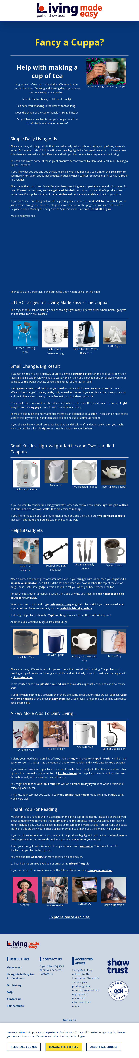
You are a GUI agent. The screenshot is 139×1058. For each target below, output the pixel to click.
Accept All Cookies (103, 1047)
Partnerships (15, 1006)
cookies (20, 1032)
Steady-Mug (114, 656)
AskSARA (25, 904)
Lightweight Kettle (26, 489)
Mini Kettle (56, 485)
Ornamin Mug (26, 749)
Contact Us (84, 903)
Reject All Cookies (24, 1047)
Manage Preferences (63, 1047)
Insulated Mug (25, 657)
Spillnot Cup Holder (114, 748)
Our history (14, 985)
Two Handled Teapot (114, 486)
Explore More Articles (69, 917)
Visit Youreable (55, 905)
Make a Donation (114, 905)
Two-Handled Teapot (84, 486)
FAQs (10, 992)
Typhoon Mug (114, 565)
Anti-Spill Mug (85, 746)
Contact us (14, 999)
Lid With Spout (55, 654)
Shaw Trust (14, 967)
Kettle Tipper (114, 346)
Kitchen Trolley (56, 748)
